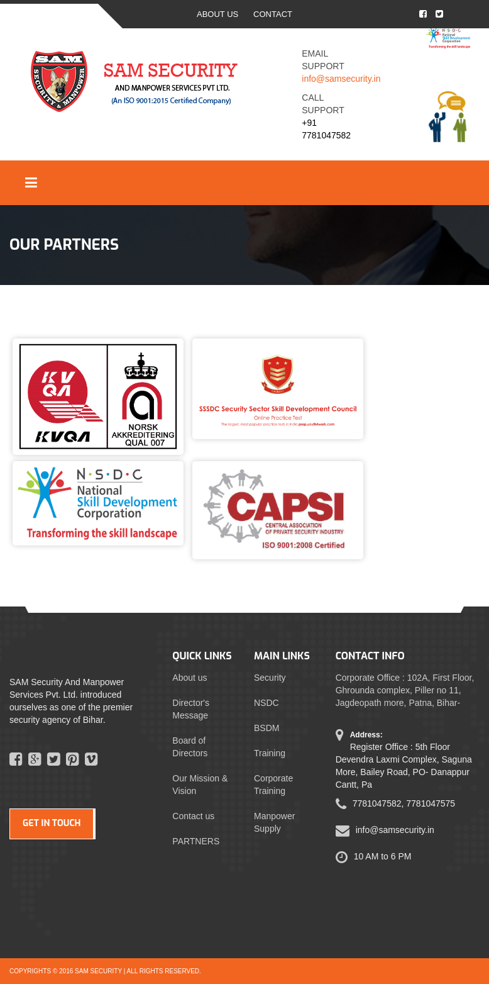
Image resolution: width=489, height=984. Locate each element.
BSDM (266, 728)
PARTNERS (195, 841)
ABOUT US (217, 14)
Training (269, 753)
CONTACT (272, 14)
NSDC (266, 703)
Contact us (193, 816)
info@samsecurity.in (341, 79)
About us (189, 678)
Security (270, 678)
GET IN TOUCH (51, 823)
